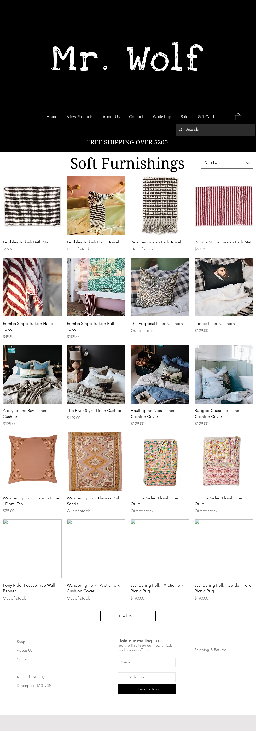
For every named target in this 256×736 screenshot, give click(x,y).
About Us (24, 650)
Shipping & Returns (210, 649)
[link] (238, 116)
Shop (21, 641)
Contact (23, 659)
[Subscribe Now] (147, 689)
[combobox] (227, 163)
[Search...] (214, 130)
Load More (128, 616)
